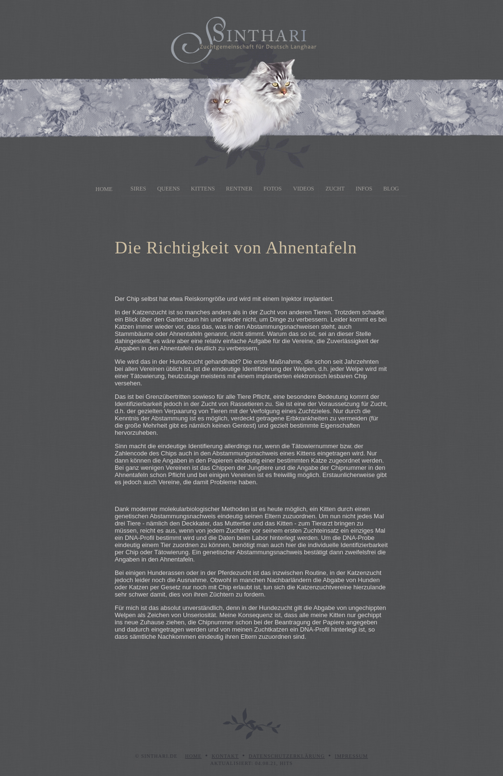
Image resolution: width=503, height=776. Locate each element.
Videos (303, 188)
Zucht (335, 188)
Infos (364, 188)
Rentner (239, 188)
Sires (138, 188)
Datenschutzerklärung (287, 756)
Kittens (203, 188)
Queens (168, 188)
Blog (391, 188)
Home (104, 189)
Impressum (351, 756)
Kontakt (225, 756)
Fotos (272, 188)
